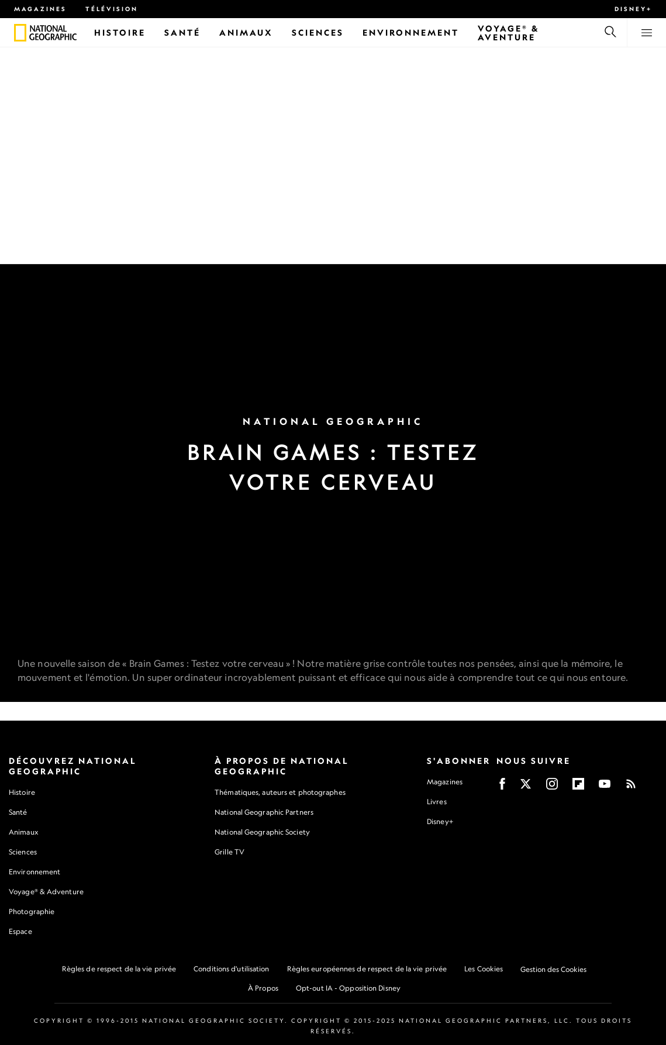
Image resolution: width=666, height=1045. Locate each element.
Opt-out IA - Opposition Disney (348, 988)
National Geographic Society (262, 832)
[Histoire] (120, 32)
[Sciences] (318, 32)
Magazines (40, 8)
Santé (18, 812)
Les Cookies (483, 968)
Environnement (34, 871)
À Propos (263, 988)
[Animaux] (246, 32)
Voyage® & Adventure (46, 891)
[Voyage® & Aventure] (531, 32)
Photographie (31, 911)
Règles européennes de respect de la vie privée (367, 968)
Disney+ (633, 8)
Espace (20, 931)
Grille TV (229, 851)
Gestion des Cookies (553, 969)
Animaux (23, 832)
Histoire (22, 792)
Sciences (23, 851)
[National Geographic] (20, 32)
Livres (437, 802)
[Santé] (182, 32)
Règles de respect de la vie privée (119, 968)
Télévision (111, 8)
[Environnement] (411, 32)
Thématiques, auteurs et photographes (280, 792)
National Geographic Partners (264, 812)
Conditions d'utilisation (231, 968)
